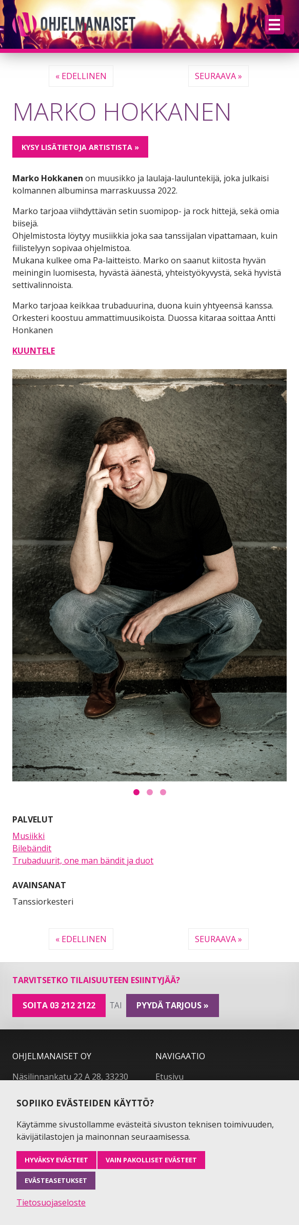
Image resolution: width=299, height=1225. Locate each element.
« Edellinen (81, 76)
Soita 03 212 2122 (59, 1005)
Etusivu (169, 1076)
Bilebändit (31, 848)
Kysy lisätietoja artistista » (80, 147)
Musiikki (28, 835)
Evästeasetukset (56, 1180)
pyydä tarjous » (172, 1005)
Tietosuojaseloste (51, 1202)
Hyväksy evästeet (56, 1159)
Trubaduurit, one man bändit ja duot (82, 860)
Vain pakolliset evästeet (151, 1159)
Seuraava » (218, 76)
